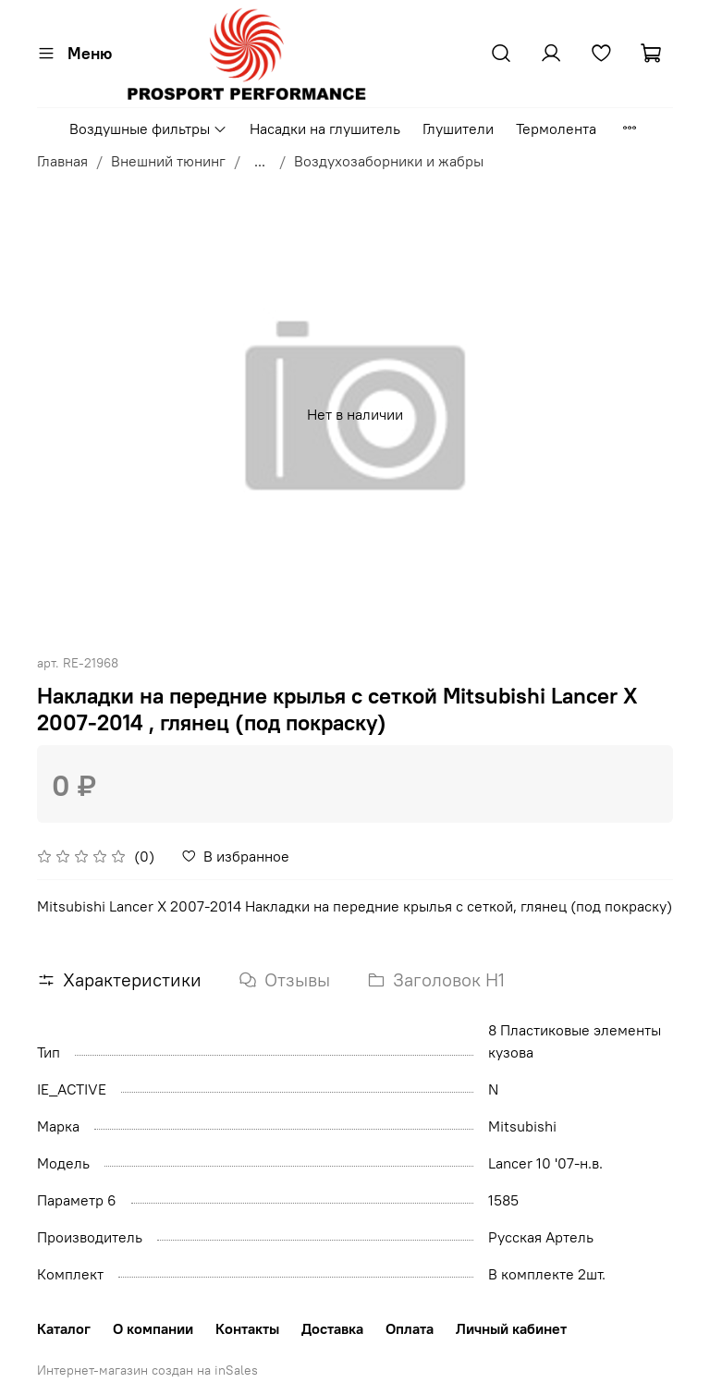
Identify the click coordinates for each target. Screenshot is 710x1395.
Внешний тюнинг (168, 161)
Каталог (64, 1328)
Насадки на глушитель (325, 128)
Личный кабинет (511, 1328)
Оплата (410, 1328)
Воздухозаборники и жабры (389, 161)
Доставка (332, 1328)
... (259, 161)
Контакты (247, 1328)
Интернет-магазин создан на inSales (147, 1370)
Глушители (458, 128)
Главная (62, 161)
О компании (153, 1328)
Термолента (556, 128)
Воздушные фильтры (148, 128)
